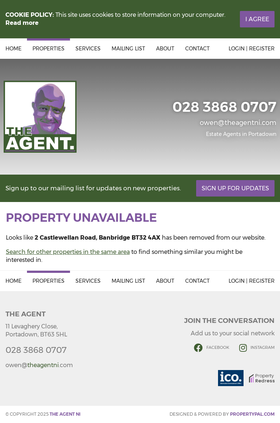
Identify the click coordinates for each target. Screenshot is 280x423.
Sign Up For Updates (235, 188)
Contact (197, 48)
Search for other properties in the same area (68, 251)
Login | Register (252, 48)
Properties (48, 48)
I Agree (257, 19)
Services (88, 48)
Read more (22, 22)
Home (13, 48)
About (165, 48)
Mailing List (128, 48)
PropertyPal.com (252, 414)
